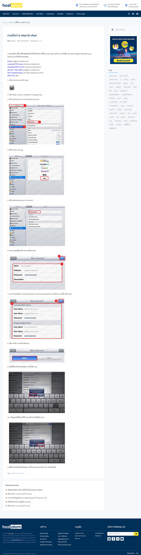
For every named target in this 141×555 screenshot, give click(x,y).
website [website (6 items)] (111, 124)
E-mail (10, 22)
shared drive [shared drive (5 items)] (131, 117)
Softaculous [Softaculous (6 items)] (118, 121)
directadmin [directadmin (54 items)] (127, 87)
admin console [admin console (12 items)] (123, 75)
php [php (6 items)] (129, 113)
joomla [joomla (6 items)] (125, 98)
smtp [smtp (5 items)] (110, 121)
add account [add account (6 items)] (113, 75)
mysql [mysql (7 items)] (122, 105)
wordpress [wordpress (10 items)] (119, 124)
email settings (16, 473)
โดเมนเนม (15, 14)
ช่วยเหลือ (60, 14)
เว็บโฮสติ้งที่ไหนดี (16, 540)
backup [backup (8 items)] (125, 83)
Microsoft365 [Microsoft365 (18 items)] (123, 102)
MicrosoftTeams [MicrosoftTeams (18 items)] (113, 105)
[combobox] (125, 29)
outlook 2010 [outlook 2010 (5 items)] (113, 113)
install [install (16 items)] (119, 98)
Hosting (11, 533)
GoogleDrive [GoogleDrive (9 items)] (123, 91)
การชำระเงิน (50, 14)
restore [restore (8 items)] (135, 113)
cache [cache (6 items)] (132, 83)
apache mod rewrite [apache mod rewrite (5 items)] (115, 83)
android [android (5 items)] (126, 79)
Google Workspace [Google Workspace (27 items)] (127, 94)
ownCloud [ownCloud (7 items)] (122, 113)
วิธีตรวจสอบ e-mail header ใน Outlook (19, 494)
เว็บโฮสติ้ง (6, 14)
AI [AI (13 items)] (120, 79)
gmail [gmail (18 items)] (116, 91)
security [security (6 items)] (111, 117)
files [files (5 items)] (110, 91)
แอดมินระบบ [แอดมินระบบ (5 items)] (112, 128)
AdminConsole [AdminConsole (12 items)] (113, 79)
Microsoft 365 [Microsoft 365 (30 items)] (113, 102)
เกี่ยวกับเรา (69, 14)
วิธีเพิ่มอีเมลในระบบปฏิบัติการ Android (19, 502)
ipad (23, 473)
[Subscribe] (136, 534)
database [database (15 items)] (118, 87)
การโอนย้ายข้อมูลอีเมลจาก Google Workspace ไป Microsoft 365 (27, 498)
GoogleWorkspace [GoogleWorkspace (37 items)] (114, 94)
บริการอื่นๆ (39, 14)
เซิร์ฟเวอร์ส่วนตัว (27, 14)
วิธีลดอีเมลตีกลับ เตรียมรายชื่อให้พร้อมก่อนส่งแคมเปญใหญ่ (24, 490)
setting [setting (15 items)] (123, 117)
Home (5, 22)
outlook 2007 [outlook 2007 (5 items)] (127, 109)
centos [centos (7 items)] (111, 87)
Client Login (81, 14)
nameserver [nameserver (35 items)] (130, 105)
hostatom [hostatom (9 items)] (112, 98)
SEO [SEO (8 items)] (117, 117)
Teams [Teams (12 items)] (125, 121)
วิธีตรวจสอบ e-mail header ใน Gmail (18, 506)
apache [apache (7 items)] (133, 79)
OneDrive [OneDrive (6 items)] (111, 109)
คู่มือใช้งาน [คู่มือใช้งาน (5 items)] (127, 124)
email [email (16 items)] (135, 87)
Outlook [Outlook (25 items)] (119, 109)
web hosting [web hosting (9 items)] (133, 121)
